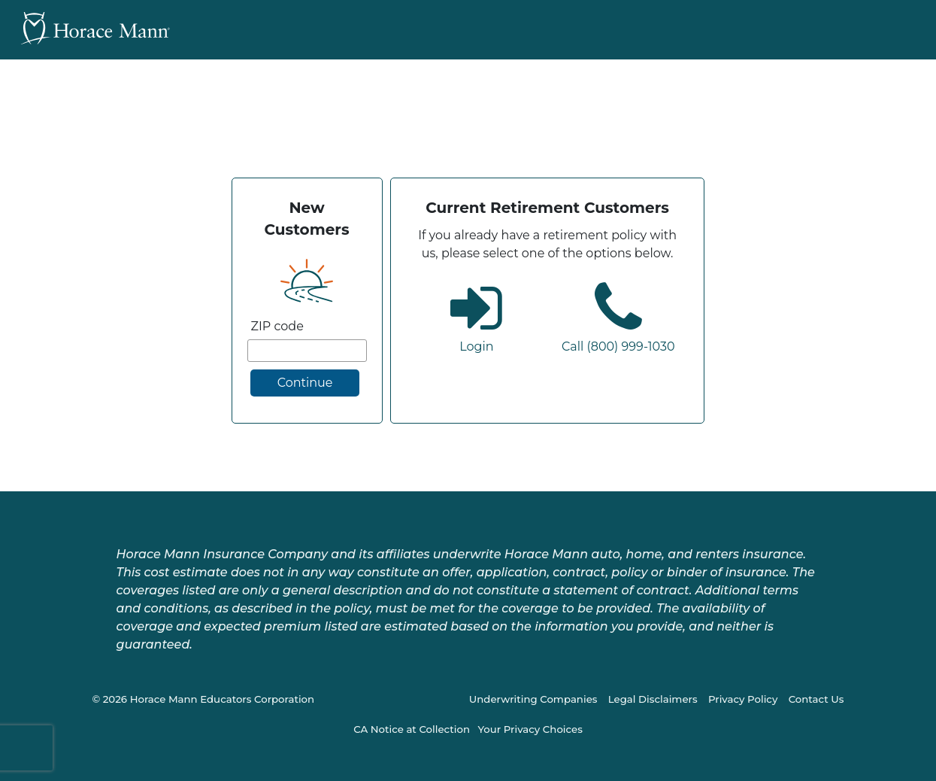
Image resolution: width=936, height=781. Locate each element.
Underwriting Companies (533, 699)
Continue (305, 382)
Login (476, 346)
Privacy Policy (742, 699)
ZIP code (277, 326)
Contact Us (816, 699)
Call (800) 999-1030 (618, 346)
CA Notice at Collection (411, 729)
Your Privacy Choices (529, 729)
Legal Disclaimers (653, 699)
